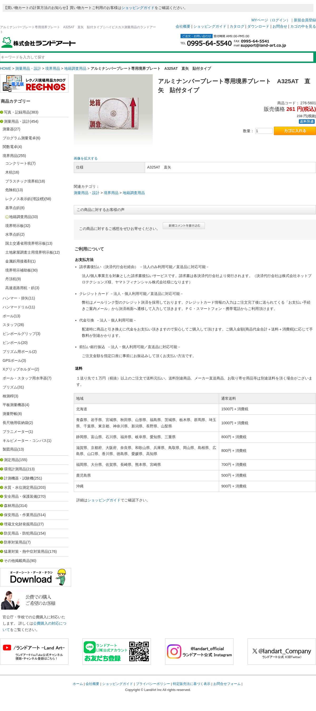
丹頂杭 (10, 279)
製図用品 (10, 449)
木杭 (9, 172)
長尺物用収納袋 (15, 423)
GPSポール (12, 360)
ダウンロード (258, 26)
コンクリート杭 (18, 163)
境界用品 (52, 68)
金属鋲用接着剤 (18, 261)
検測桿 (8, 396)
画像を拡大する (86, 158)
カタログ (237, 26)
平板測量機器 (14, 405)
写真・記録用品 (17, 112)
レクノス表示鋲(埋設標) (25, 199)
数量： (248, 131)
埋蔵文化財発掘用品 (20, 524)
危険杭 (10, 190)
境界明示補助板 (18, 270)
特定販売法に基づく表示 (191, 684)
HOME (5, 68)
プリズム (10, 387)
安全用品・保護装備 (20, 496)
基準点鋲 (12, 208)
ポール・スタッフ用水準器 (25, 378)
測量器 (8, 129)
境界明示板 (14, 226)
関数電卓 (10, 147)
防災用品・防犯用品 (20, 533)
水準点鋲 (12, 234)
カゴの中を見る (303, 26)
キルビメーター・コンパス (25, 440)
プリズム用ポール (17, 351)
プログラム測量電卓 (19, 138)
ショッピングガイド (138, 8)
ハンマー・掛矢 (15, 298)
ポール (8, 316)
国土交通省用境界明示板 (25, 243)
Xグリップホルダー (18, 369)
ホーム (78, 684)
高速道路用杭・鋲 (20, 288)
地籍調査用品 (75, 68)
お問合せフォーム (227, 684)
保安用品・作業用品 (20, 515)
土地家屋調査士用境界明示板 (29, 252)
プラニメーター (15, 431)
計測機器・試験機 (18, 478)
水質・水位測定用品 (20, 487)
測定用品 (11, 460)
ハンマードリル (15, 307)
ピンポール (12, 342)
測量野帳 (10, 414)
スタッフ (10, 325)
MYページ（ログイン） (270, 20)
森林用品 (11, 505)
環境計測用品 (15, 469)
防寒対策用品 (15, 542)
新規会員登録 (305, 20)
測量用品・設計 (28, 68)
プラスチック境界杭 (21, 181)
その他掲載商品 (17, 561)
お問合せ (280, 26)
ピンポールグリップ (19, 334)
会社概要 (183, 26)
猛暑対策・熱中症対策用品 (26, 551)
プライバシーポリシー (153, 684)
